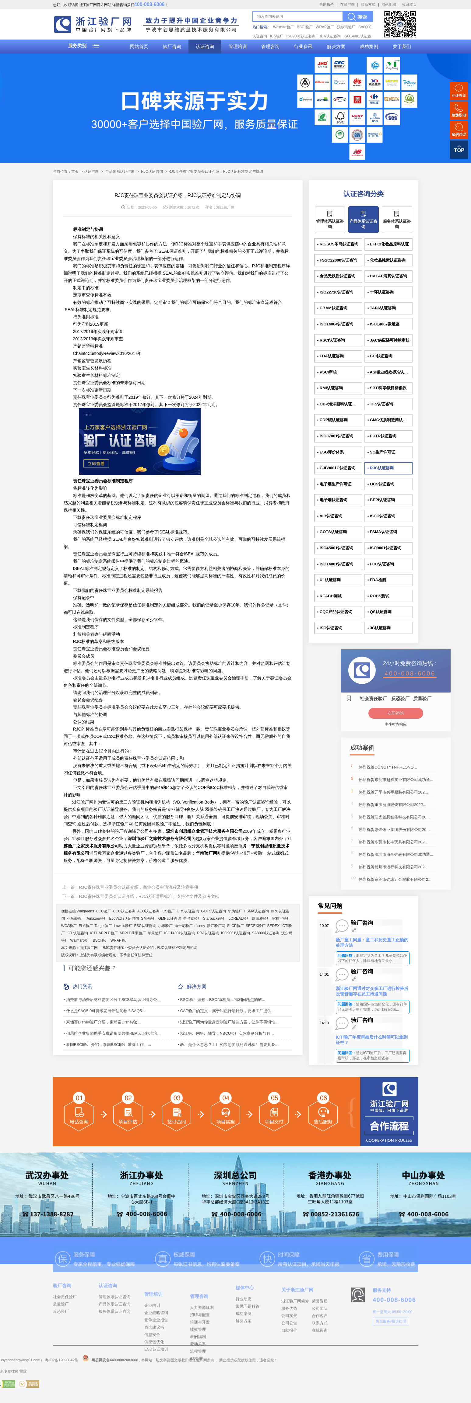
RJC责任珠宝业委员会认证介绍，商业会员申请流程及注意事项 (138, 887)
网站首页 (139, 46)
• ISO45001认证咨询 (335, 548)
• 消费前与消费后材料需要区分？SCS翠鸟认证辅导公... (112, 999)
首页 (75, 171)
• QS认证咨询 (379, 611)
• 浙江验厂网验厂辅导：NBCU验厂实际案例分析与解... (226, 1033)
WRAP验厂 (325, 27)
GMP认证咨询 (169, 918)
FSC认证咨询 (145, 926)
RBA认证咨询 (329, 36)
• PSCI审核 (327, 372)
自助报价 (326, 4)
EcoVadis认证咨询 (124, 918)
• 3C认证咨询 (379, 628)
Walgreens (85, 911)
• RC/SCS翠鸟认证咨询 (337, 244)
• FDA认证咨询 (330, 356)
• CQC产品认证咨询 (334, 611)
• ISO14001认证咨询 (335, 564)
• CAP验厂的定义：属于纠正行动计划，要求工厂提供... (226, 1011)
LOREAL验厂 (239, 918)
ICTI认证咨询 (77, 933)
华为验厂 (235, 911)
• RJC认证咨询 (380, 468)
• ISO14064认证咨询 (335, 324)
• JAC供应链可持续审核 (388, 340)
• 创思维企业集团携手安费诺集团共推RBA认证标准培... (112, 1033)
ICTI (93, 933)
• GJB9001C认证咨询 (336, 468)
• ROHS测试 (378, 596)
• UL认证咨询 (329, 580)
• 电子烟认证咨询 (332, 500)
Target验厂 (103, 926)
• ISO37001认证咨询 (335, 436)
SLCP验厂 (235, 926)
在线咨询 (347, 4)
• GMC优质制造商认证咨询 (390, 420)
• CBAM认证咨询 (332, 308)
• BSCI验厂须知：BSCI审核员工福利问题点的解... (221, 999)
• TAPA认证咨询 (381, 308)
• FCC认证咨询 (380, 564)
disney (200, 926)
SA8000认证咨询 (265, 933)
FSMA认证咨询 (256, 911)
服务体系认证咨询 (397, 224)
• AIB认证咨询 (329, 516)
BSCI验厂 (305, 27)
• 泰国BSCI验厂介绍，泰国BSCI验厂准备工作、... (107, 1044)
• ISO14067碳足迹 (383, 324)
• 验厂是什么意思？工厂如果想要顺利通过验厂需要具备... (228, 1044)
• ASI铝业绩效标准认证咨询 (390, 372)
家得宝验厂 (281, 918)
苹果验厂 (155, 933)
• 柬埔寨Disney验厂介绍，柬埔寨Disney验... (102, 1022)
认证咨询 (205, 46)
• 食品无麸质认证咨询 (336, 276)
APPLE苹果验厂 (133, 933)
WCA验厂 (69, 926)
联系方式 (368, 4)
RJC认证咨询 (152, 171)
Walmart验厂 (283, 27)
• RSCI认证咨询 (331, 340)
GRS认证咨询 (188, 911)
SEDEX (273, 926)
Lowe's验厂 (123, 926)
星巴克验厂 (192, 918)
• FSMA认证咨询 (382, 532)
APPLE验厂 (108, 933)
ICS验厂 (276, 36)
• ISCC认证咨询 (381, 516)
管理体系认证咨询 (330, 224)
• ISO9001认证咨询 (384, 548)
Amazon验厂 (97, 918)
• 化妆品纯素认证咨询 (386, 260)
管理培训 (238, 46)
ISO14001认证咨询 (179, 933)
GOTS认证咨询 (213, 911)
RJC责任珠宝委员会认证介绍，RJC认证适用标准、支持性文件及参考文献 (149, 896)
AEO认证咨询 (148, 911)
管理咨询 (270, 46)
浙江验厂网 (216, 926)
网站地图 (388, 4)
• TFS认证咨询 (380, 404)
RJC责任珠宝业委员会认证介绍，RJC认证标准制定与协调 (150, 948)
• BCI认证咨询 (380, 356)
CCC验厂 (103, 911)
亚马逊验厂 (76, 918)
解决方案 (336, 46)
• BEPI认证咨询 (381, 500)
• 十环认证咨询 (380, 292)
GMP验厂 (148, 918)
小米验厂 (165, 926)
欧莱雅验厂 (261, 918)
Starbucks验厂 (215, 918)
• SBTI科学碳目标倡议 (387, 388)
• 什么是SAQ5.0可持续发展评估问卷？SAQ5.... (105, 1011)
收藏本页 (409, 4)
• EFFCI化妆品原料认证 (388, 244)
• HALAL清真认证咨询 (387, 276)
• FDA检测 (376, 580)
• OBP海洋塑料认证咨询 (338, 404)
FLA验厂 (86, 926)
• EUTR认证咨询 (382, 436)
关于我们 (402, 46)
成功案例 (369, 46)
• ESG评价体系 (330, 452)
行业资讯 (303, 46)
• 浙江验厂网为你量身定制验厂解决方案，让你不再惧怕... (228, 1022)
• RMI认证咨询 (330, 388)
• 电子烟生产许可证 (334, 484)
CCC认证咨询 (124, 911)
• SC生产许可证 (381, 452)
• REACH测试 (329, 596)
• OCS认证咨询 (380, 484)
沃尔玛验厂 (346, 27)
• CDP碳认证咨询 (332, 420)
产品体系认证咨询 (120, 171)
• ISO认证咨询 (330, 628)
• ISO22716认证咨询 (335, 292)
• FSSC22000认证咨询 (337, 260)
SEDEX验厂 (255, 926)
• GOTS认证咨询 (332, 532)
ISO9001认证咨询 (300, 36)
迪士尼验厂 (183, 926)
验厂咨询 (172, 46)
